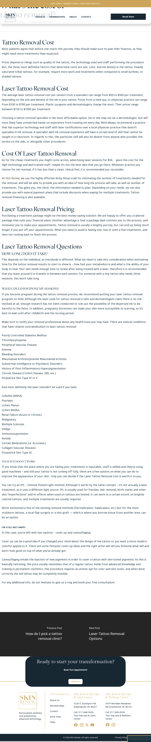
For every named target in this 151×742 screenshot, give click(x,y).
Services (40, 16)
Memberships (57, 16)
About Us (55, 700)
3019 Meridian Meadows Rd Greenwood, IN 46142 (118, 705)
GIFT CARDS (56, 3)
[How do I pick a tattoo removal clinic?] (38, 634)
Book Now (55, 716)
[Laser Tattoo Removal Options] (113, 634)
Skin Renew (12, 178)
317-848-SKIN (86, 712)
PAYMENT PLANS (71, 3)
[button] (128, 17)
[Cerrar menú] (75, 741)
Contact (86, 16)
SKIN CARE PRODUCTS (90, 3)
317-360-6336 (117, 712)
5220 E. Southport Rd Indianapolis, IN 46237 (85, 705)
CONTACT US (139, 738)
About (73, 16)
